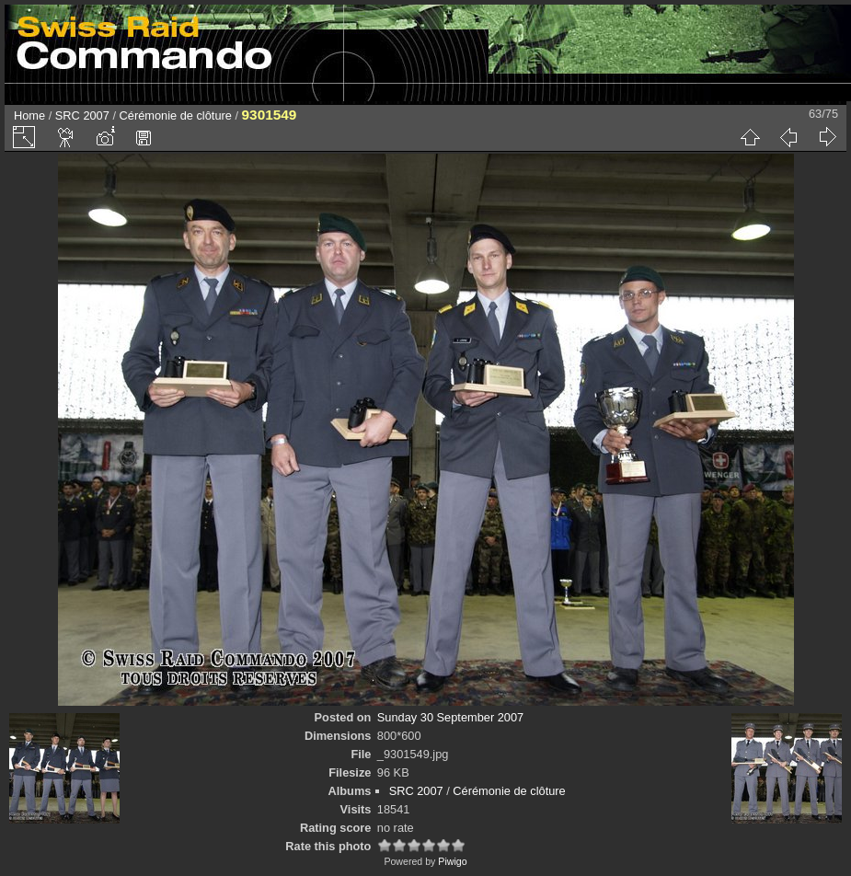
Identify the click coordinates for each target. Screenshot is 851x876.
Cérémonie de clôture (176, 115)
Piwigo (452, 861)
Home (29, 115)
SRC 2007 (82, 115)
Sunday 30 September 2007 (450, 717)
